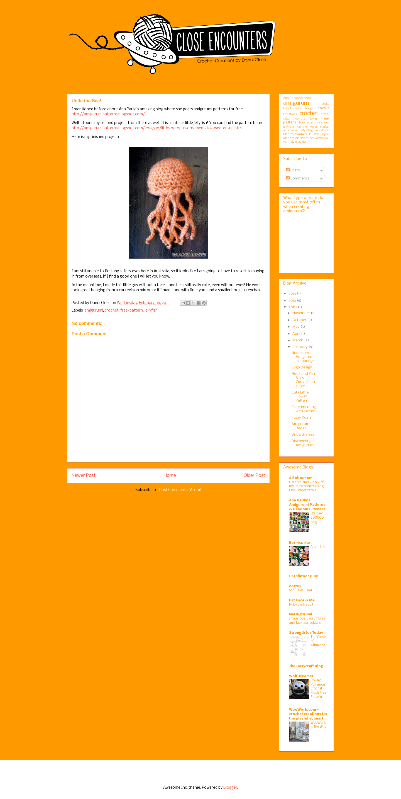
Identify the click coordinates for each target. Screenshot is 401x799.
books (325, 104)
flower (313, 118)
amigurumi (93, 311)
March (298, 340)
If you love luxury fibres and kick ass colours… (307, 621)
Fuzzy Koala (302, 417)
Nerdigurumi (300, 614)
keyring (302, 126)
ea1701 (295, 586)
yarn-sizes (290, 142)
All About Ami (301, 478)
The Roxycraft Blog (306, 666)
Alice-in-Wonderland (297, 98)
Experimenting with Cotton (304, 409)
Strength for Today (306, 633)
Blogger (230, 788)
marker (324, 126)
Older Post (254, 475)
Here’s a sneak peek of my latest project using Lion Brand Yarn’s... (306, 486)
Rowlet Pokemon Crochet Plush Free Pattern (318, 689)
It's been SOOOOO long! (317, 518)
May (296, 327)
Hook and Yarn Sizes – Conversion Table (304, 380)
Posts (293, 170)
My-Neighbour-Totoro (315, 130)
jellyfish (151, 311)
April (296, 334)
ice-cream (323, 122)
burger (310, 108)
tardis (296, 138)
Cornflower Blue (303, 576)
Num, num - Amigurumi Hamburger (303, 357)
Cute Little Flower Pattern (300, 396)
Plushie (314, 134)
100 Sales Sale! (300, 590)
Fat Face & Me (302, 600)
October (299, 320)
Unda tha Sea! (304, 434)
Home (170, 475)
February (300, 347)
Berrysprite (299, 543)
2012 (292, 300)
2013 (292, 293)
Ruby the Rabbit (301, 604)
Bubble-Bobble (292, 108)
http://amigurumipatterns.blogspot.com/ (108, 114)
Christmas (290, 114)
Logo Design (302, 367)
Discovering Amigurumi (303, 443)
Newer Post (84, 475)
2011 (292, 307)
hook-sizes (306, 122)
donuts (300, 118)
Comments (297, 178)
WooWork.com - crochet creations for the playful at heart (308, 714)
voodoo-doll (322, 138)
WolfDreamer (301, 676)
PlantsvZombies (295, 134)
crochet (112, 311)
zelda (302, 142)
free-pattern (131, 311)
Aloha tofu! (319, 547)
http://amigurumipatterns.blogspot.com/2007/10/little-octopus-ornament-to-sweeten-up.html (157, 128)
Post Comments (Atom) (180, 490)
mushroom (290, 130)
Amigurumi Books (301, 426)
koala (313, 126)
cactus (323, 108)
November (301, 313)
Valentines (307, 138)
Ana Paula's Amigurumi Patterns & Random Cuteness (307, 505)
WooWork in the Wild (318, 725)
